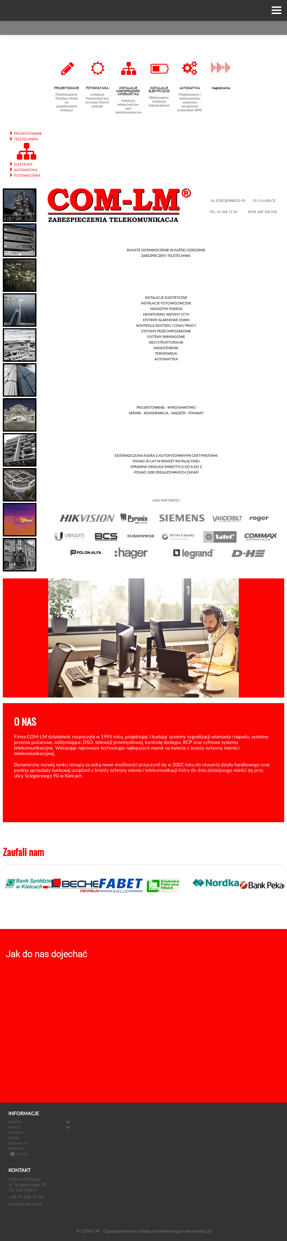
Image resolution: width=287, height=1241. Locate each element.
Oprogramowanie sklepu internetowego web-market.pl (157, 1231)
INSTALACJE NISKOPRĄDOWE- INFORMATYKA (128, 91)
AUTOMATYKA (190, 88)
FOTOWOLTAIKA (97, 88)
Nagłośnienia (221, 88)
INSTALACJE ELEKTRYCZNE (159, 89)
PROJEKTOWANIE (66, 88)
